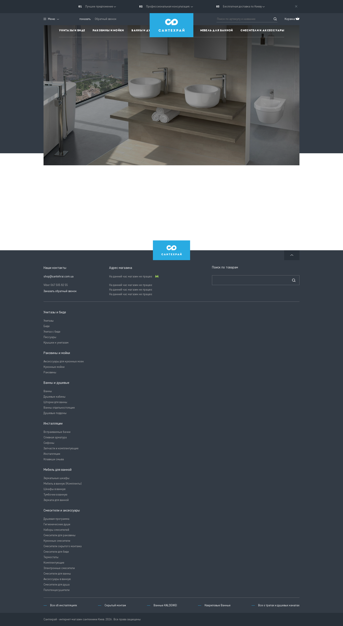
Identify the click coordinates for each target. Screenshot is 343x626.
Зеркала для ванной (56, 500)
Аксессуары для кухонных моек (64, 361)
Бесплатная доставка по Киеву (242, 6)
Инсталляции (52, 453)
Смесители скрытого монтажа (63, 546)
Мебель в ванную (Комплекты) (63, 483)
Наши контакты (55, 268)
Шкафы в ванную (55, 489)
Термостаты (51, 557)
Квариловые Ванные (218, 605)
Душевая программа (56, 518)
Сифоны (49, 442)
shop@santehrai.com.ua (59, 276)
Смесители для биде (56, 551)
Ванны (48, 391)
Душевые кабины (54, 396)
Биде (47, 326)
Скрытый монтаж (115, 605)
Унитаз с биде (52, 331)
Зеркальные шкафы (56, 478)
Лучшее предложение (99, 6)
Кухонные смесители (57, 540)
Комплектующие (54, 562)
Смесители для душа (57, 584)
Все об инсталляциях (63, 605)
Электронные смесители (59, 568)
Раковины (50, 372)
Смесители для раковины (59, 535)
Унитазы (49, 320)
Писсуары (50, 337)
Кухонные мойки (54, 367)
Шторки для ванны (55, 402)
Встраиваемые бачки (57, 432)
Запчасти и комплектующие (61, 448)
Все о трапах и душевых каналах (278, 605)
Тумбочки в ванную (55, 494)
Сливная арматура (55, 437)
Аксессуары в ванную (57, 579)
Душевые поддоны (55, 413)
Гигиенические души (57, 524)
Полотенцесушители (57, 590)
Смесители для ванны (57, 573)
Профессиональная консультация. (168, 6)
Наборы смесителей (56, 529)
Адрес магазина (120, 268)
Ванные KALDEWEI (165, 605)
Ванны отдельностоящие (59, 407)
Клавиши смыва (54, 459)
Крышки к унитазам (56, 342)
